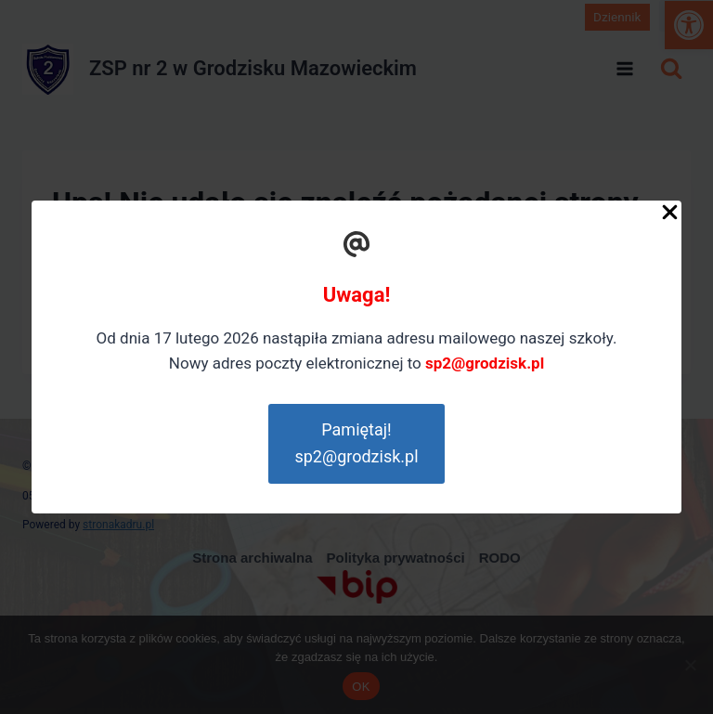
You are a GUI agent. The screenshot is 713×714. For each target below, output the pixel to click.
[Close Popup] (669, 216)
